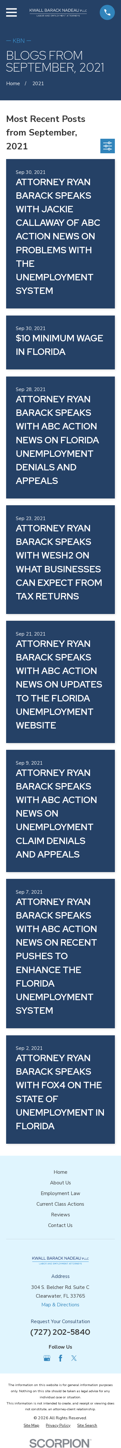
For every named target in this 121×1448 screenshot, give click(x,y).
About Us (60, 1183)
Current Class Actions (60, 1204)
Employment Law (60, 1193)
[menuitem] (31, 1425)
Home (60, 1172)
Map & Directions (60, 1305)
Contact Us (60, 1225)
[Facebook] (60, 1358)
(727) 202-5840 (60, 1332)
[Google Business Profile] (47, 1358)
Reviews (60, 1215)
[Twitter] (74, 1358)
